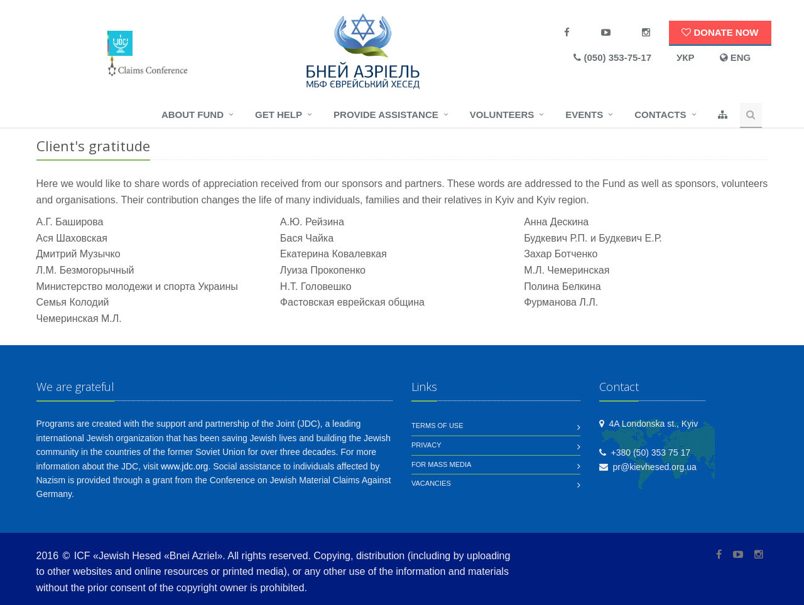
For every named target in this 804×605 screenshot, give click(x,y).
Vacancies (431, 483)
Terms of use (437, 425)
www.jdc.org (184, 466)
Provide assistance (386, 114)
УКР (685, 57)
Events (584, 114)
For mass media (441, 464)
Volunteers (502, 114)
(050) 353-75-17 (612, 57)
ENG (735, 57)
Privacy (426, 445)
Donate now (720, 32)
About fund (192, 114)
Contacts (660, 114)
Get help (278, 114)
